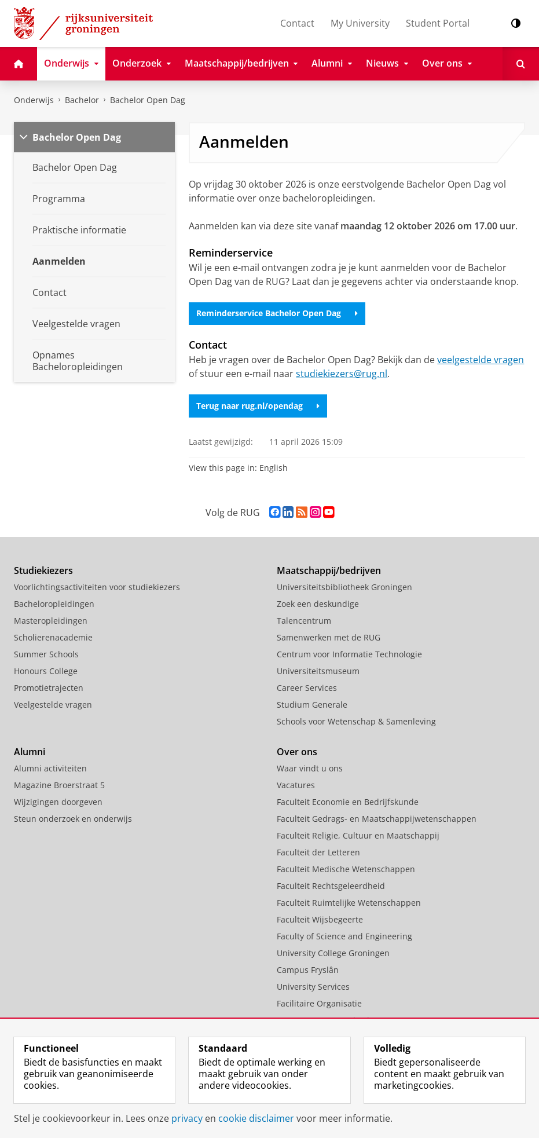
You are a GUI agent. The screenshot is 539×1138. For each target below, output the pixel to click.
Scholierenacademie (53, 637)
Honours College (46, 670)
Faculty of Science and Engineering (344, 936)
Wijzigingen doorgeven (58, 801)
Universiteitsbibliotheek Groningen (344, 586)
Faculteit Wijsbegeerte (320, 919)
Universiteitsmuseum (318, 670)
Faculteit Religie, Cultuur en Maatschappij (358, 835)
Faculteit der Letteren (318, 852)
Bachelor (82, 99)
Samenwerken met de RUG (328, 637)
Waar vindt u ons (310, 768)
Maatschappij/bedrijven (329, 570)
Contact (297, 23)
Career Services (307, 687)
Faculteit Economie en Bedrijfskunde (348, 801)
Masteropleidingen (50, 620)
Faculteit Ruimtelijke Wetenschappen (349, 902)
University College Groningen (333, 952)
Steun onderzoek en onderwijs (73, 818)
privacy (187, 1118)
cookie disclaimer (256, 1118)
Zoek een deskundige (318, 603)
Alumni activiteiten (50, 768)
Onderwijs (34, 99)
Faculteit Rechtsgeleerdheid (331, 885)
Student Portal (438, 23)
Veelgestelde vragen (53, 704)
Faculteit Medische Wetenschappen (346, 868)
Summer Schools (46, 654)
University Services (313, 986)
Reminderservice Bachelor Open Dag (277, 313)
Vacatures (296, 785)
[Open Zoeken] (521, 63)
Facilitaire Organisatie (319, 1003)
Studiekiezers (43, 570)
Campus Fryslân (308, 969)
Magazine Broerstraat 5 (59, 785)
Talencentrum (304, 620)
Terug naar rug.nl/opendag (258, 405)
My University (360, 23)
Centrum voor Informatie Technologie (349, 654)
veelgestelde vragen (480, 359)
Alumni (29, 752)
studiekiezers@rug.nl (341, 373)
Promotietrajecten (48, 687)
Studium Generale (312, 704)
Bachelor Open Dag (147, 99)
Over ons (297, 752)
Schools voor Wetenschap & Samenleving (356, 721)
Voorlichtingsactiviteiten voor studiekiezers (97, 586)
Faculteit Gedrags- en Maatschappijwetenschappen (376, 818)
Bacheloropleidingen (54, 603)
